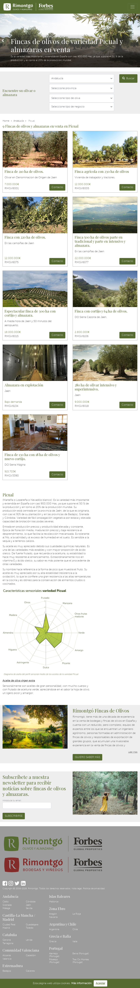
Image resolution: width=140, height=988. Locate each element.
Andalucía (18, 121)
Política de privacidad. (94, 889)
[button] (3, 40)
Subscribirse (14, 816)
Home (6, 121)
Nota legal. (77, 889)
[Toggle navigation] (132, 6)
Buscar (128, 78)
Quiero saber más (87, 757)
